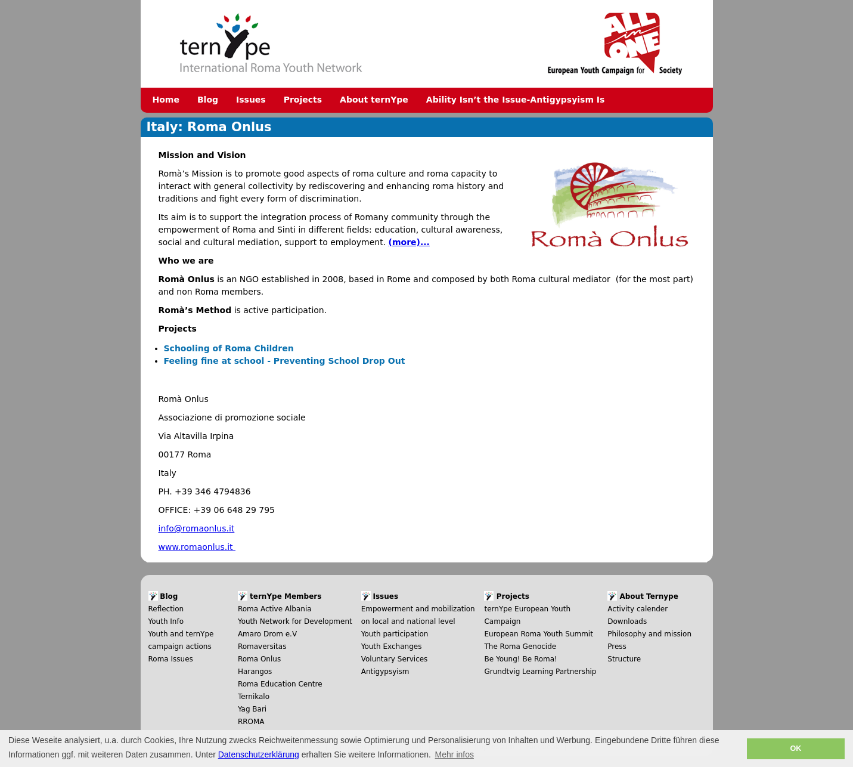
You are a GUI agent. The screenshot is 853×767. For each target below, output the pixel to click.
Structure (624, 659)
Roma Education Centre (280, 684)
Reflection (166, 609)
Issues (251, 99)
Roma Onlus (259, 659)
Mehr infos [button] (454, 754)
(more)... (409, 242)
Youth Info (166, 621)
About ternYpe (374, 99)
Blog (207, 99)
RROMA (251, 721)
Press (616, 646)
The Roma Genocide (520, 646)
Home (166, 99)
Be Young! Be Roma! (520, 659)
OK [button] (795, 748)
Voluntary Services (394, 659)
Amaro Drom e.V (267, 634)
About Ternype (648, 596)
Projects (303, 99)
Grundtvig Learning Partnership (540, 671)
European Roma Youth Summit (538, 634)
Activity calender (637, 609)
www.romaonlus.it (197, 547)
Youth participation (395, 634)
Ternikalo (253, 696)
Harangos (255, 671)
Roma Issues (170, 659)
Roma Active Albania (275, 609)
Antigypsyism (385, 671)
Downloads (627, 621)
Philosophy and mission (649, 634)
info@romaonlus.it (197, 528)
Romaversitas (262, 646)
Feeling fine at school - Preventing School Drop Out (284, 361)
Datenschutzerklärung (258, 754)
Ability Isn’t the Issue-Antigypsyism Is (515, 99)
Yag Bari (252, 709)
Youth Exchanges (391, 646)
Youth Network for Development (295, 621)
